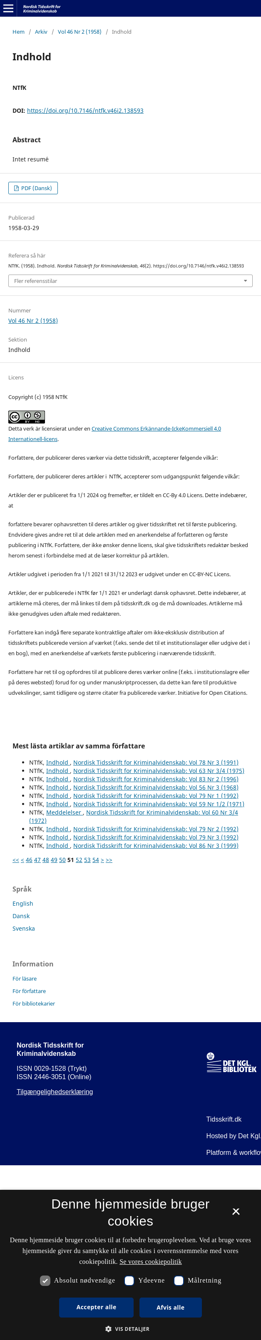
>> (109, 860)
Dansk (21, 916)
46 (29, 860)
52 (79, 860)
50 (62, 860)
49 (54, 860)
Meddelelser (64, 812)
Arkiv (41, 31)
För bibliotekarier (33, 1003)
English (22, 903)
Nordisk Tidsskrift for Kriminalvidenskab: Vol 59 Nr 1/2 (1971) (158, 804)
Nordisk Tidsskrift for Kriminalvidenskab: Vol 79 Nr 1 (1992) (156, 796)
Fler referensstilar (35, 281)
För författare (29, 991)
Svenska (23, 928)
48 (45, 860)
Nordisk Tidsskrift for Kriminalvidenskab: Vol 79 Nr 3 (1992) (156, 837)
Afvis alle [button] (170, 1307)
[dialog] (130, 1265)
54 (95, 860)
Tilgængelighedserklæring (55, 1091)
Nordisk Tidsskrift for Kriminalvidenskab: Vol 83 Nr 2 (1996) (156, 779)
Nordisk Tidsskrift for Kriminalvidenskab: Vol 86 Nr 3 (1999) (156, 846)
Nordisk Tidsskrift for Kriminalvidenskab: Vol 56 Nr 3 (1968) (156, 787)
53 (87, 860)
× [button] (236, 1214)
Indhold (58, 762)
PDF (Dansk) (36, 188)
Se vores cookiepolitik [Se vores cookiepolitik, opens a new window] (150, 1261)
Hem (18, 31)
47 (37, 860)
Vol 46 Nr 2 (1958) (80, 31)
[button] (130, 1329)
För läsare (24, 978)
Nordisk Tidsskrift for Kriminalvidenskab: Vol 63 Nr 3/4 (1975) (158, 771)
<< (15, 860)
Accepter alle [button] (97, 1307)
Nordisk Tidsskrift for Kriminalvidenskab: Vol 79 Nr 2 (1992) (156, 829)
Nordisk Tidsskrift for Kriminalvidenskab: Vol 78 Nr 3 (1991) (156, 762)
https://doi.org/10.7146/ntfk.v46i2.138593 (85, 110)
